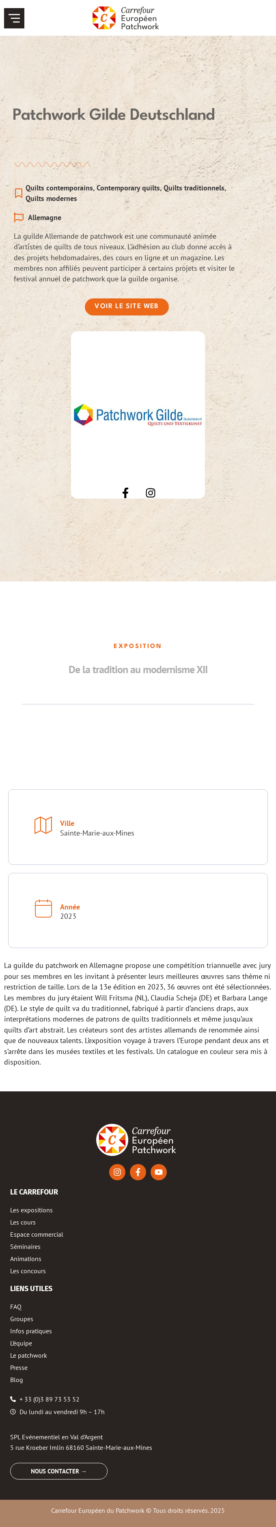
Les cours (23, 1222)
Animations (25, 1259)
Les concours (28, 1271)
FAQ (16, 1306)
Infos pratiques (31, 1331)
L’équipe (21, 1343)
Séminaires (25, 1246)
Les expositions (31, 1210)
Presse (19, 1367)
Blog (16, 1380)
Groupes (21, 1319)
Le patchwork (28, 1355)
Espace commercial (36, 1234)
